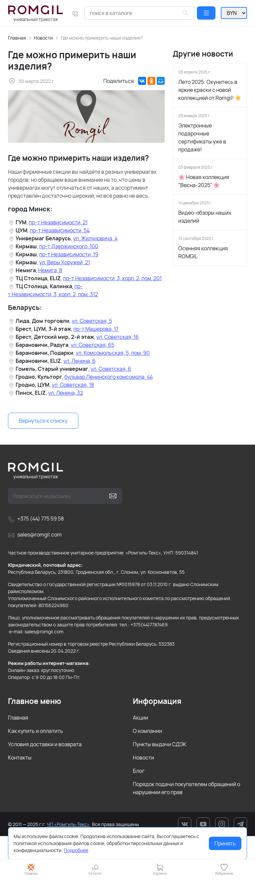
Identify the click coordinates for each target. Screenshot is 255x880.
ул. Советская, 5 (92, 321)
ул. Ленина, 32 (65, 392)
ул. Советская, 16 (117, 336)
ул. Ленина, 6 (79, 360)
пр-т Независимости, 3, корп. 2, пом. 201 (112, 278)
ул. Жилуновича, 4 (95, 238)
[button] (206, 13)
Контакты (20, 757)
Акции (140, 717)
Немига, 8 (50, 270)
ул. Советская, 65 (92, 344)
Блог (138, 770)
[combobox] (139, 13)
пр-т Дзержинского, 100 (68, 246)
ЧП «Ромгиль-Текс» (68, 824)
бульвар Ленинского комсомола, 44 (108, 376)
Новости (43, 38)
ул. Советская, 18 (73, 384)
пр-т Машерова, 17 (96, 328)
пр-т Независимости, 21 (58, 222)
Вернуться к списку (43, 420)
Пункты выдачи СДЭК (160, 744)
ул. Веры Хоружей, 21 (64, 262)
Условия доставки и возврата (45, 744)
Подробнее (76, 850)
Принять (225, 843)
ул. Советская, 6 (111, 368)
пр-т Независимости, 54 (60, 230)
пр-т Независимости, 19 (68, 254)
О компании (147, 731)
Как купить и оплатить (35, 731)
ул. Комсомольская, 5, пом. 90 (113, 352)
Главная (17, 38)
